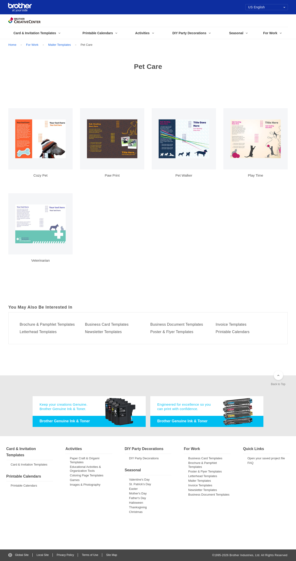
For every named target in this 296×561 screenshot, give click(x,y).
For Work (32, 44)
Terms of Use (90, 555)
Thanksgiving (138, 507)
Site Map (111, 555)
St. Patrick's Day (140, 484)
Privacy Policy (65, 555)
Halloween (136, 502)
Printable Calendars (233, 332)
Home (12, 44)
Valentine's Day (139, 479)
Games (75, 480)
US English (266, 7)
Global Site (18, 555)
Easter (133, 488)
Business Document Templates (176, 324)
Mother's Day (138, 493)
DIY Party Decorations (144, 458)
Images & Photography (85, 484)
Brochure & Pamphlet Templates (47, 324)
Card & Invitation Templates (29, 464)
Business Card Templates (107, 324)
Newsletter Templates (103, 332)
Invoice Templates (231, 324)
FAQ (250, 463)
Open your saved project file (266, 458)
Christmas (136, 512)
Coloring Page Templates (86, 475)
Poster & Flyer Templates (171, 332)
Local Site (43, 555)
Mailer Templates (59, 44)
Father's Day (137, 498)
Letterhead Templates (38, 332)
